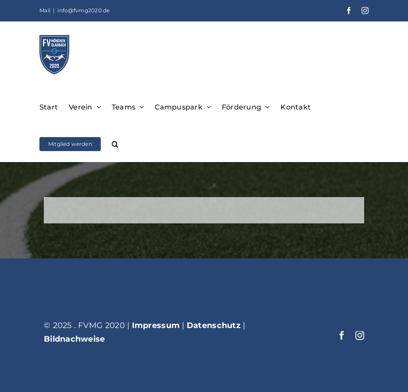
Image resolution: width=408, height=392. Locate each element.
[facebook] (341, 335)
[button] (115, 143)
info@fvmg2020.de (83, 10)
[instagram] (359, 335)
